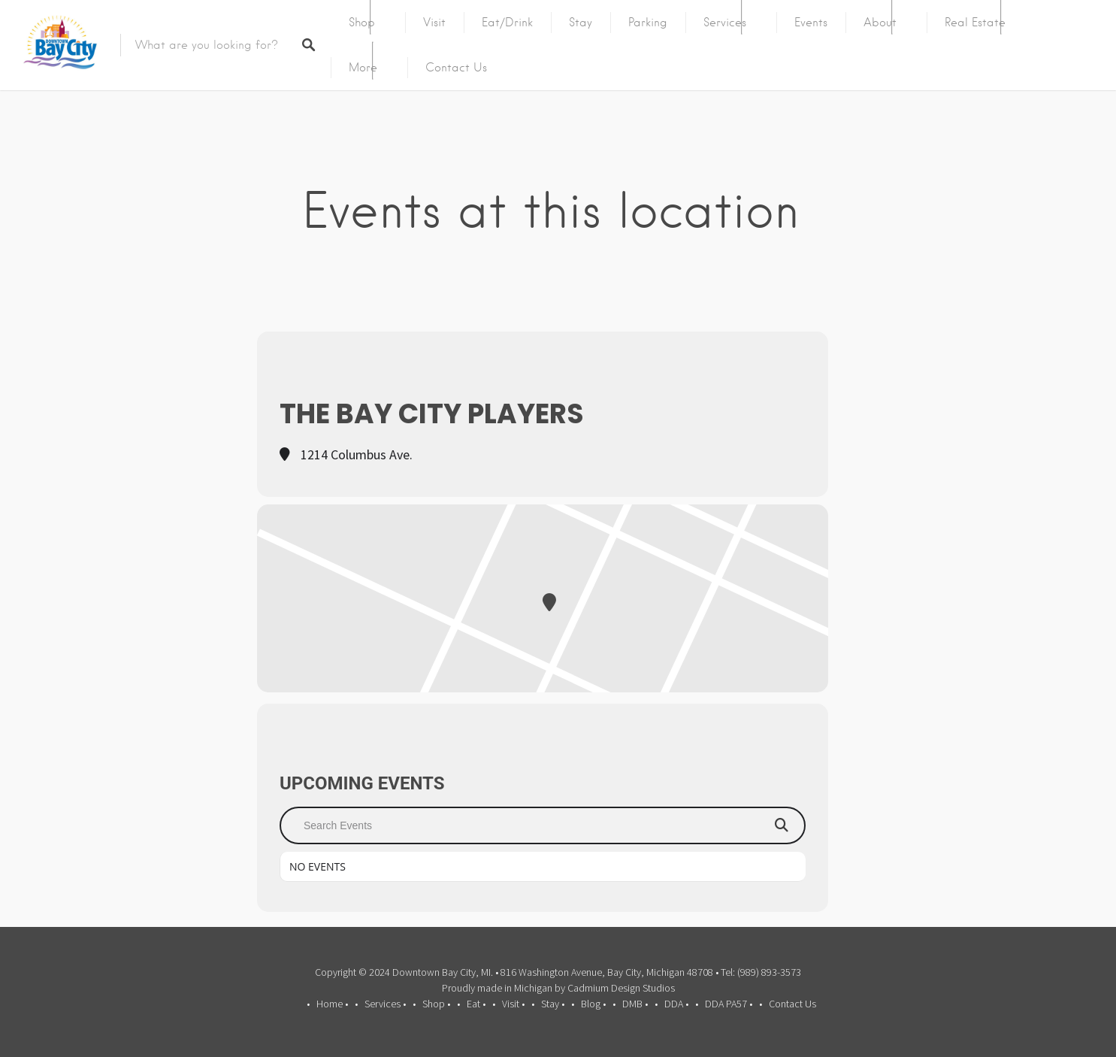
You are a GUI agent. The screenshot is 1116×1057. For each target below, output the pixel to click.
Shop (362, 22)
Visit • (513, 1003)
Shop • (436, 1003)
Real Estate (975, 22)
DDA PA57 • (728, 1003)
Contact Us (456, 67)
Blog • (593, 1003)
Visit (434, 22)
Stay (580, 22)
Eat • (476, 1003)
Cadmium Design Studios (621, 988)
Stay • (552, 1003)
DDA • (676, 1003)
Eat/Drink (507, 22)
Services (724, 22)
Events (810, 22)
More (363, 67)
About (880, 22)
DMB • (635, 1003)
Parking (647, 22)
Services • (385, 1003)
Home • (332, 1003)
